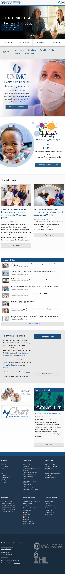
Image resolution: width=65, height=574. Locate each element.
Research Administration (8, 509)
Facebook (25, 353)
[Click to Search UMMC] (59, 2)
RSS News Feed (28, 521)
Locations (18, 53)
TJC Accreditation (49, 512)
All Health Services (50, 464)
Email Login (4, 466)
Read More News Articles (32, 324)
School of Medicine (28, 485)
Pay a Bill (43, 50)
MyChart (52, 50)
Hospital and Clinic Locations (52, 473)
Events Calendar (27, 503)
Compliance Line (49, 501)
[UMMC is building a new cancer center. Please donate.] (32, 22)
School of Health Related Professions (29, 482)
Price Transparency (50, 475)
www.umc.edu (4, 557)
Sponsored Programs (7, 511)
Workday (3, 482)
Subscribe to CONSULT (29, 508)
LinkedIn (22, 356)
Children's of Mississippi (51, 466)
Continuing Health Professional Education (31, 469)
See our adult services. (17, 106)
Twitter (18, 353)
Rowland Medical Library (29, 474)
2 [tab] (34, 36)
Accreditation (26, 464)
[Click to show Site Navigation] (63, 2)
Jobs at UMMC (29, 53)
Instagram (6, 356)
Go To (7, 51)
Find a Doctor (32, 50)
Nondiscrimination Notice (51, 508)
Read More (49, 445)
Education (8, 43)
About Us (57, 43)
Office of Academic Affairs (30, 472)
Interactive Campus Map (8, 471)
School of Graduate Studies (30, 479)
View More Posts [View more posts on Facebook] (47, 374)
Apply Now (26, 466)
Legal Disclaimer (49, 506)
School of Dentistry (28, 477)
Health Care (24, 43)
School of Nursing (28, 487)
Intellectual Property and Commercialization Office (8, 506)
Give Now (4, 469)
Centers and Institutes (7, 501)
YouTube (13, 356)
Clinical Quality (49, 469)
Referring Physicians (50, 477)
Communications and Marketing (31, 501)
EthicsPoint (48, 503)
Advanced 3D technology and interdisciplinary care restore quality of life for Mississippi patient (14, 213)
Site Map (3, 480)
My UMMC (4, 475)
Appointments (19, 50)
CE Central (4, 464)
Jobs (2, 473)
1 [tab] (31, 36)
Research (40, 43)
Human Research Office (7, 503)
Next (37, 36)
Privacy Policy (48, 510)
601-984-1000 (16, 560)
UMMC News (26, 506)
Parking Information (6, 477)
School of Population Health (30, 489)
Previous (28, 36)
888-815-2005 (17, 563)
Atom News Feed (28, 523)
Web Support (48, 514)
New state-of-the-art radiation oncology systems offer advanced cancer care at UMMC (48, 212)
